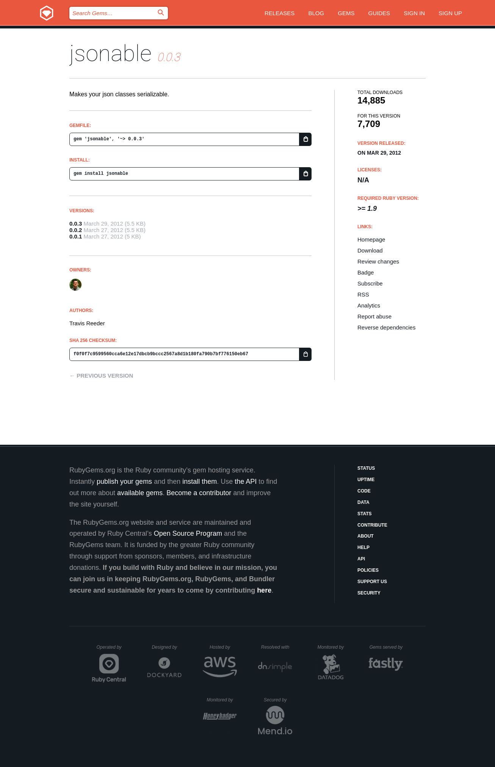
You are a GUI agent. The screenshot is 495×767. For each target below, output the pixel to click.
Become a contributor (198, 493)
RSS (363, 294)
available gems (140, 493)
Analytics (368, 305)
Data (363, 502)
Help (363, 547)
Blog (316, 13)
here (264, 590)
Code (364, 491)
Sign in (414, 13)
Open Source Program (188, 533)
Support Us (372, 581)
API (361, 559)
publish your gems (124, 481)
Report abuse (374, 316)
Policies (368, 570)
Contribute (372, 525)
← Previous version (101, 375)
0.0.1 (75, 236)
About (365, 536)
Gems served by (386, 647)
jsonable (110, 53)
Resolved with (276, 647)
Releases (279, 13)
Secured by (278, 700)
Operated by (111, 650)
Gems (346, 13)
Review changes (378, 261)
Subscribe (370, 283)
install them (199, 481)
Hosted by (223, 647)
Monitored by (333, 647)
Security (369, 593)
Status (366, 468)
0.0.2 (75, 230)
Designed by (166, 647)
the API (246, 481)
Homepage (371, 239)
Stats (364, 513)
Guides (379, 13)
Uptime (365, 479)
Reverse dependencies (386, 327)
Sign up (450, 13)
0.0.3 (75, 223)
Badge (365, 272)
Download (370, 250)
